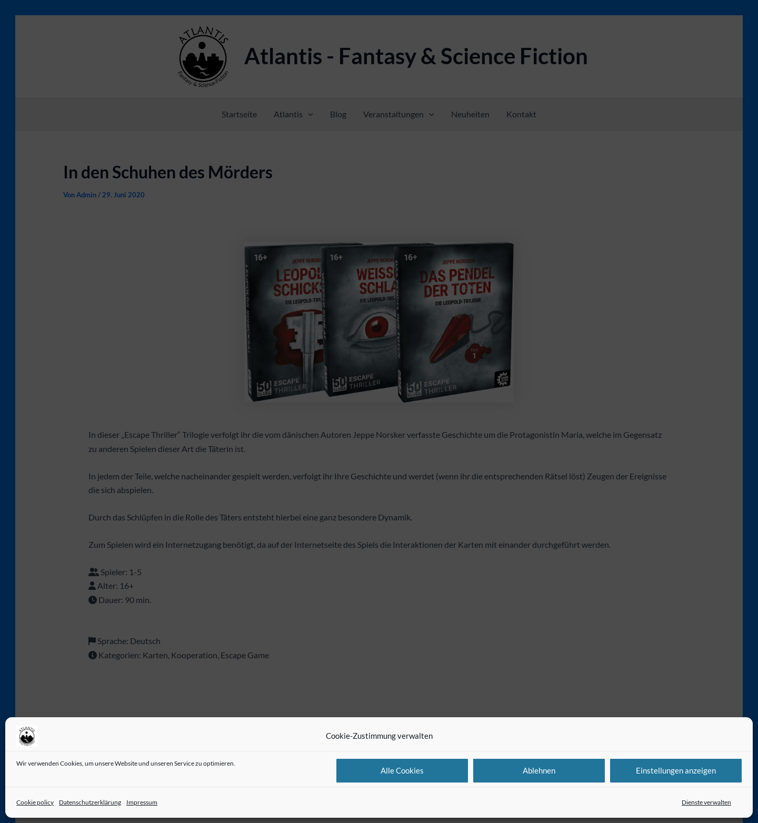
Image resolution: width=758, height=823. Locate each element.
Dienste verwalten (706, 802)
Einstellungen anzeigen (676, 770)
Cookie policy (35, 802)
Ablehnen (539, 770)
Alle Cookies (402, 770)
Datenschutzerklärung (90, 802)
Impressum (141, 802)
